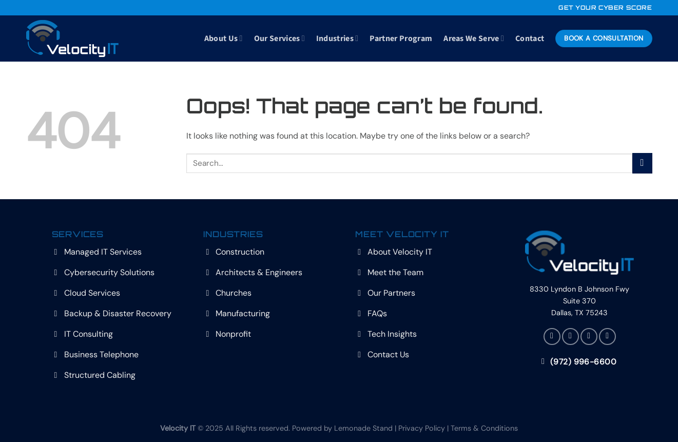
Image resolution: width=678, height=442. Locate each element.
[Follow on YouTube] (607, 336)
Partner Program (401, 38)
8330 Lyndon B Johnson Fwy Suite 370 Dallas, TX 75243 (579, 300)
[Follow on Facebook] (552, 336)
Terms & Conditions (484, 428)
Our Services (279, 38)
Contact (529, 38)
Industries (337, 38)
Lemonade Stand (363, 428)
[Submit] (642, 163)
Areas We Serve (473, 38)
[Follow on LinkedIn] (588, 336)
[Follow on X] (570, 336)
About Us (223, 38)
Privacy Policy (421, 428)
